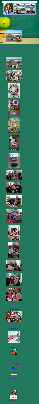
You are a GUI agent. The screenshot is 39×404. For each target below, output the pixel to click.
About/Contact (5, 20)
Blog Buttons (5, 21)
